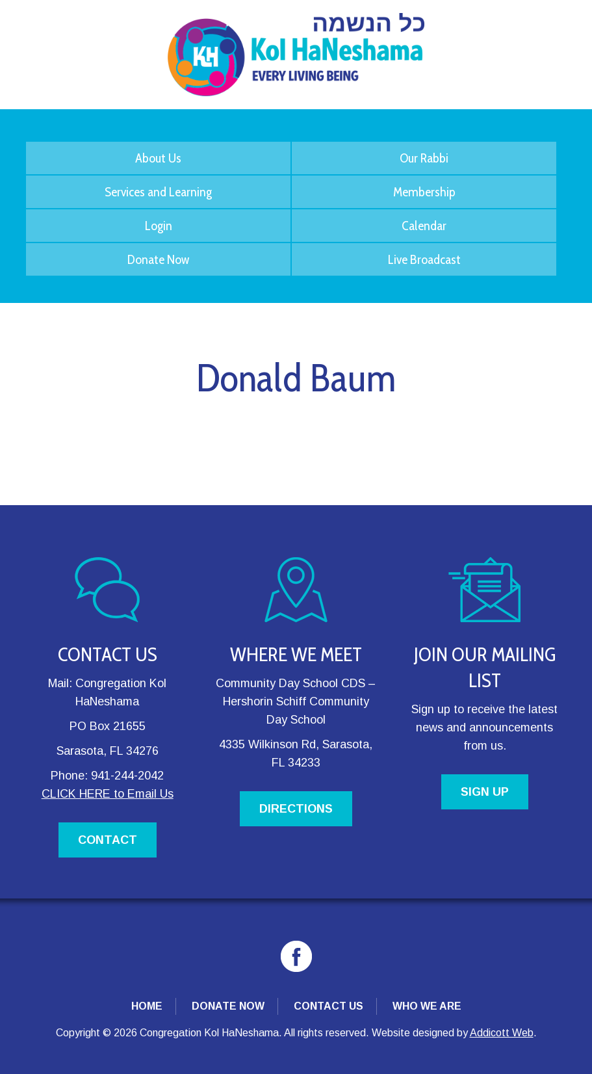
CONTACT (107, 839)
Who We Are (427, 1006)
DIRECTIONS (296, 808)
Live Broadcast (424, 259)
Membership (424, 192)
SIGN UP (485, 791)
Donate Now (158, 259)
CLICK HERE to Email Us (108, 793)
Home (146, 1006)
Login (158, 225)
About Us (158, 158)
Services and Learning (158, 192)
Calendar (424, 225)
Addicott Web (502, 1032)
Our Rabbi (424, 158)
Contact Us (328, 1006)
